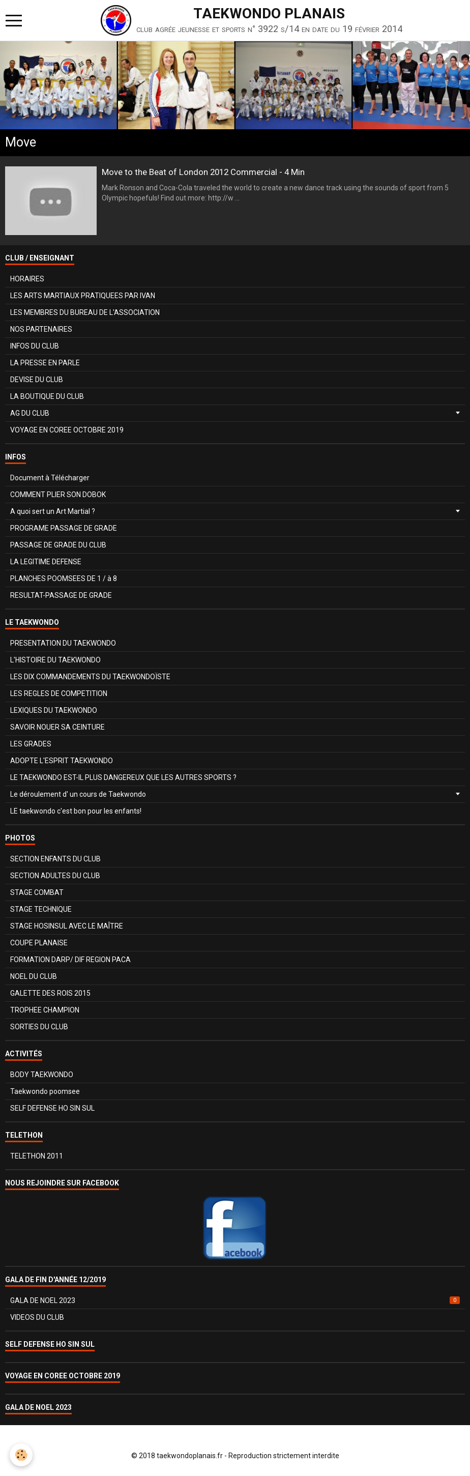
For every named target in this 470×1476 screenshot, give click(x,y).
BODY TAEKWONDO (41, 1074)
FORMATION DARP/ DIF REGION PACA (70, 960)
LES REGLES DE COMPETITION (58, 693)
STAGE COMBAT (37, 892)
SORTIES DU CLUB (39, 1027)
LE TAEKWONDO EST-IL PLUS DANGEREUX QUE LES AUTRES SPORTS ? (123, 777)
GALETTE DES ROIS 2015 (50, 993)
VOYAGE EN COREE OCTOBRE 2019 (67, 430)
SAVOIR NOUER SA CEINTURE (57, 727)
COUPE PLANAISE (39, 943)
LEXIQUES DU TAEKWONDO (53, 710)
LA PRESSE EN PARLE (45, 363)
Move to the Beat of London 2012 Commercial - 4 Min (203, 172)
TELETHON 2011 (36, 1156)
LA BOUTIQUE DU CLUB (47, 396)
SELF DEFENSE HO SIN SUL (52, 1108)
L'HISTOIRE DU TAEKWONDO (55, 660)
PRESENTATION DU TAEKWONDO (63, 643)
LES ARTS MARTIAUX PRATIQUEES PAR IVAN (82, 296)
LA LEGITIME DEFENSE (45, 562)
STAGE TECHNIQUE (41, 909)
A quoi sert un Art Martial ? (52, 511)
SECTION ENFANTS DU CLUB (55, 859)
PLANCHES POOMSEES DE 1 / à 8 (63, 578)
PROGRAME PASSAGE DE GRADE (63, 528)
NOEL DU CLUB (33, 976)
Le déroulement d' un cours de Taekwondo (78, 794)
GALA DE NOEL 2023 (235, 1300)
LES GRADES (30, 744)
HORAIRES (27, 279)
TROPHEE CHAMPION (44, 1010)
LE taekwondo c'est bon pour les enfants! (75, 811)
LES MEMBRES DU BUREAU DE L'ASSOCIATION (85, 312)
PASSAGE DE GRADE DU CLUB (58, 545)
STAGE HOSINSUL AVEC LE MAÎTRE (66, 926)
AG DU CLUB (29, 413)
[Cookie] (21, 1454)
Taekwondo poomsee (45, 1091)
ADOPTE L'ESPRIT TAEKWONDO (61, 761)
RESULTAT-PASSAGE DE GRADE (61, 595)
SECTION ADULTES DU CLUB (55, 876)
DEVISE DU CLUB (36, 379)
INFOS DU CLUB (34, 346)
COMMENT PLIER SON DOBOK (58, 494)
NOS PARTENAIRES (41, 329)
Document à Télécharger (50, 478)
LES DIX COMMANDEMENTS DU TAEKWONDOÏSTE (90, 677)
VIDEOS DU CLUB (37, 1317)
